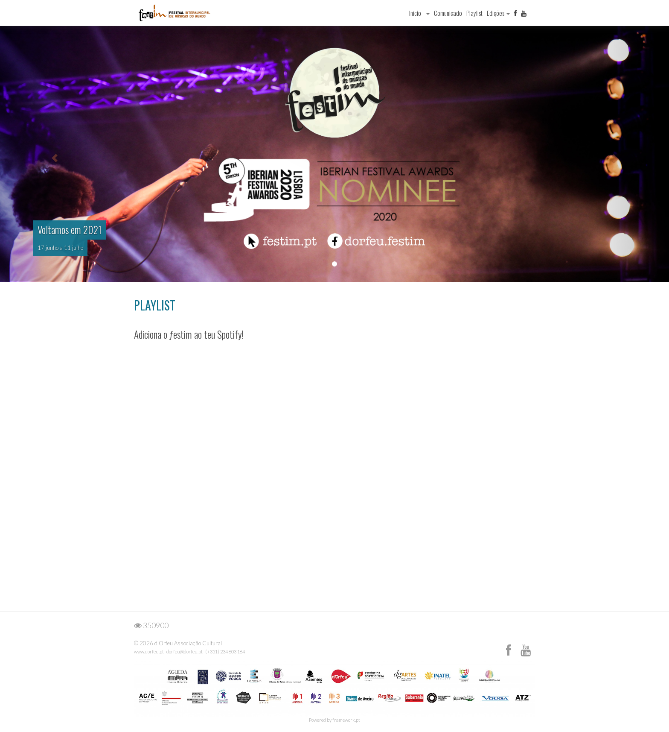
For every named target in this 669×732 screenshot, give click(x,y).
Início (415, 13)
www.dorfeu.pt (149, 651)
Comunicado (448, 13)
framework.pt (346, 720)
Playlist (474, 13)
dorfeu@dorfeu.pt (184, 651)
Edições (498, 13)
